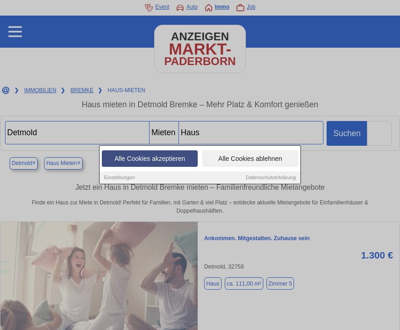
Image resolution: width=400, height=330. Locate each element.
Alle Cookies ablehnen (250, 159)
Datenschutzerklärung (271, 178)
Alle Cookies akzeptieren (149, 159)
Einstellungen (119, 178)
